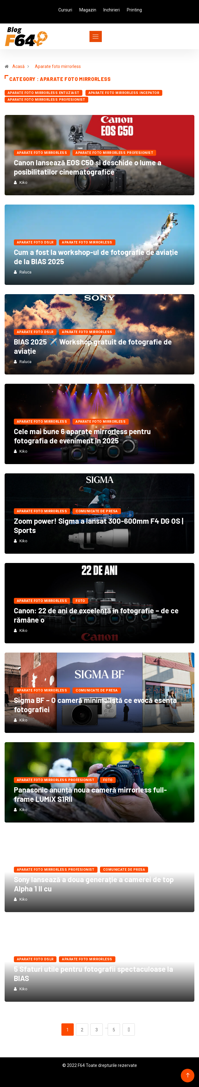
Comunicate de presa (97, 511)
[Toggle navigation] (84, 36)
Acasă (18, 66)
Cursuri (65, 9)
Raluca (25, 272)
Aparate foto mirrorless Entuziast (43, 93)
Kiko (23, 182)
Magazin (87, 9)
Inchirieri (111, 9)
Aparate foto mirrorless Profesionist (46, 100)
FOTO (80, 601)
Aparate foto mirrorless (58, 66)
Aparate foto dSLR (35, 242)
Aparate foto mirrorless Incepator (124, 93)
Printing (134, 9)
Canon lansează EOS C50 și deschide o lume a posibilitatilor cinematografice (87, 167)
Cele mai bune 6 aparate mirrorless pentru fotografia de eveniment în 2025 (82, 436)
